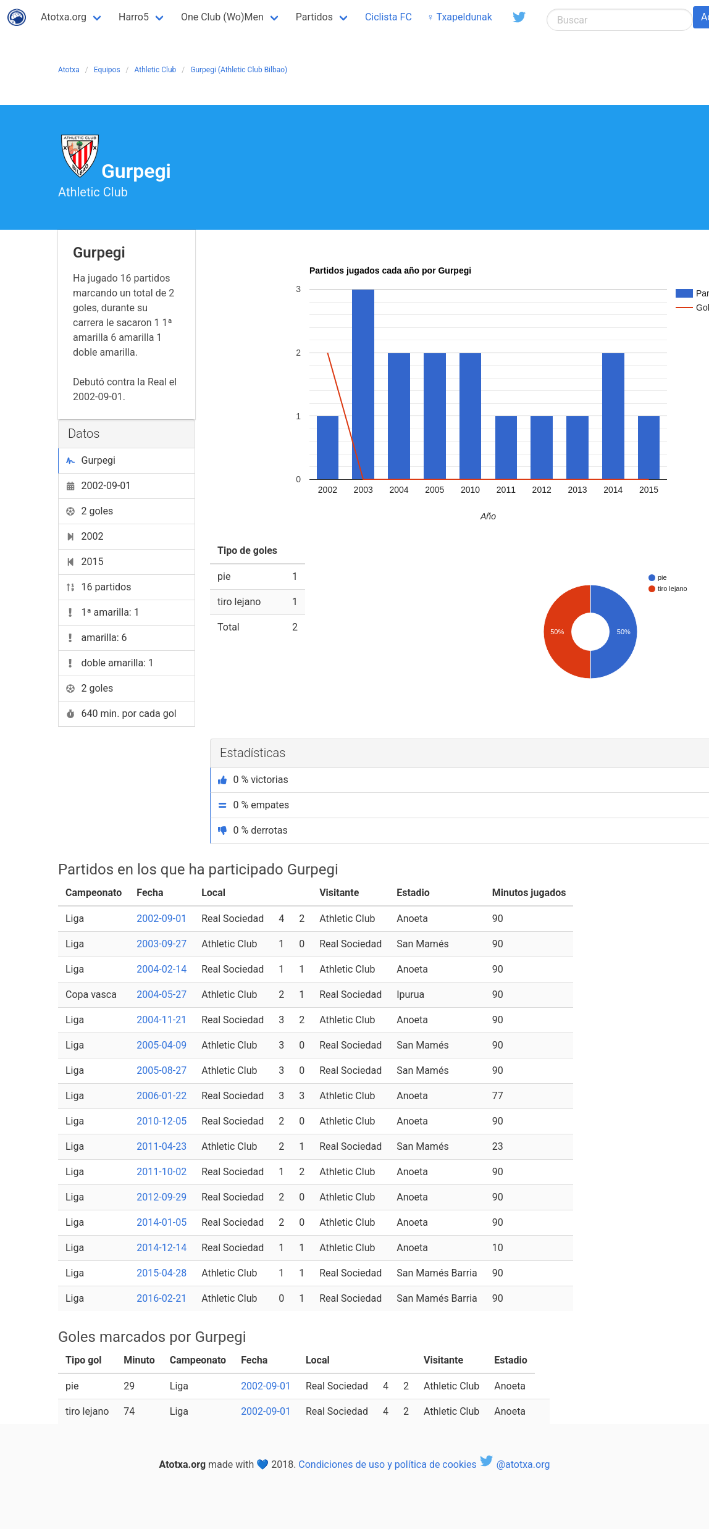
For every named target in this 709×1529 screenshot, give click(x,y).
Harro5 (134, 17)
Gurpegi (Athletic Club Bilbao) (238, 69)
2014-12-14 (161, 1248)
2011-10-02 (161, 1172)
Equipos (107, 69)
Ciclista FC (388, 17)
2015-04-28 (161, 1273)
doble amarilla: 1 (110, 663)
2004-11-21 (161, 1020)
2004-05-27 (161, 994)
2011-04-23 (161, 1146)
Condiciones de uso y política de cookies (387, 1464)
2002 (84, 536)
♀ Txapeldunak (459, 17)
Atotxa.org (63, 17)
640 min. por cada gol (121, 713)
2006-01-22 (161, 1096)
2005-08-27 (161, 1070)
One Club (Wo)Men (222, 17)
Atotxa (69, 69)
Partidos (314, 17)
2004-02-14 (161, 969)
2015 (84, 562)
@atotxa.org (514, 1464)
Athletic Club (156, 69)
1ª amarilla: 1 (103, 612)
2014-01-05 (161, 1222)
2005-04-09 (161, 1045)
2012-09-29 (161, 1197)
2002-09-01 (98, 486)
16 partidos (98, 587)
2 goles (89, 511)
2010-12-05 (161, 1121)
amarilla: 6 (96, 637)
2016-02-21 (161, 1298)
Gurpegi (90, 460)
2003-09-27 (161, 944)
